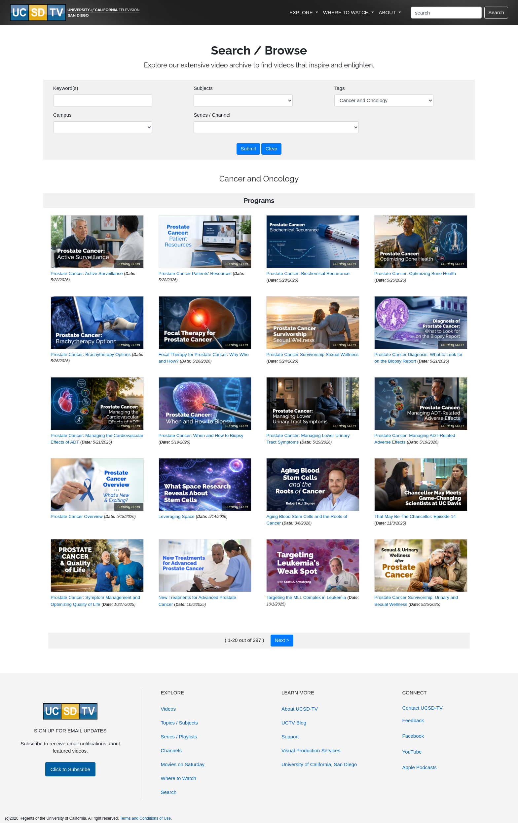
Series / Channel (212, 115)
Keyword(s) (65, 88)
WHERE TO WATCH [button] (346, 12)
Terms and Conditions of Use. (146, 818)
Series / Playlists (179, 736)
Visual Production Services (310, 750)
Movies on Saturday (183, 764)
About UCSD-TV (299, 709)
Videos (168, 709)
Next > (282, 640)
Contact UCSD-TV (422, 708)
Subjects (203, 88)
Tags (339, 88)
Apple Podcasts (419, 767)
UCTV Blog (293, 722)
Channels (171, 750)
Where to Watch (178, 778)
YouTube (412, 752)
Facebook (413, 736)
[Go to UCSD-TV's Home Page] (76, 13)
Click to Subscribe (70, 769)
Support (290, 736)
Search (496, 12)
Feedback (413, 720)
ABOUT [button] (388, 12)
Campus (62, 115)
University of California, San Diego (319, 764)
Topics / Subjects (179, 722)
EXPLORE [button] (301, 12)
